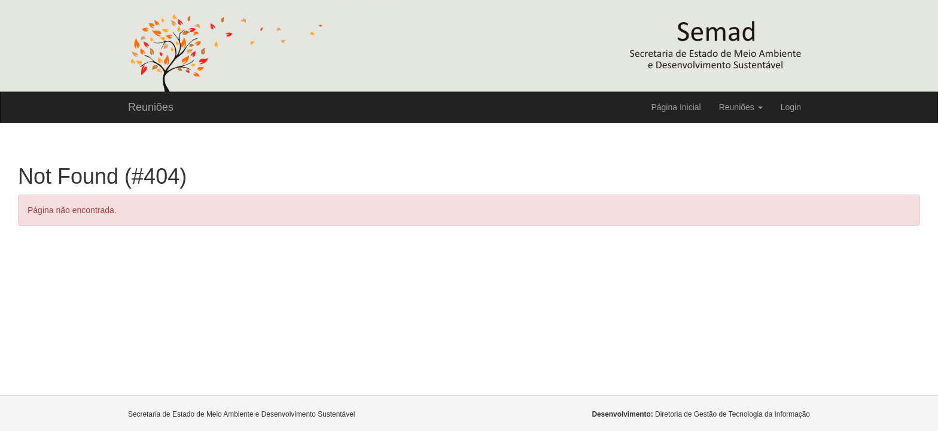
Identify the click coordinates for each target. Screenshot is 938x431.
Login (791, 107)
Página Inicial (676, 107)
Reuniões (150, 107)
